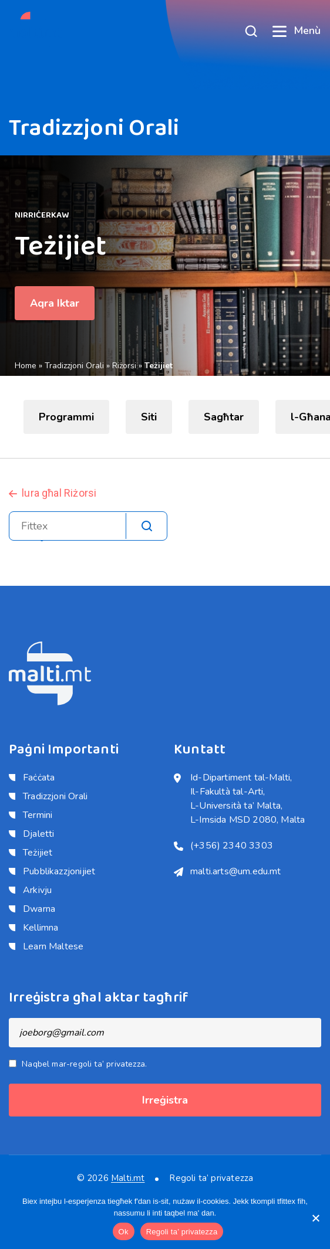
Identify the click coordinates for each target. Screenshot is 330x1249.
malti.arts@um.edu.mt (235, 871)
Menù (296, 30)
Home (25, 365)
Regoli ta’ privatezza (211, 1178)
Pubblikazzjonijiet (59, 871)
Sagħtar (224, 417)
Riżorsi (124, 365)
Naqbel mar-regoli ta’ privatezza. (84, 1064)
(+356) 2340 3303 (231, 845)
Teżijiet (37, 852)
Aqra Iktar (54, 303)
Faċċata (39, 777)
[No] (315, 1218)
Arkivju (37, 890)
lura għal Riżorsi (59, 493)
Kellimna (40, 927)
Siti (149, 417)
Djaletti (38, 833)
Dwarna (39, 908)
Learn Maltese (53, 946)
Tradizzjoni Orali (74, 365)
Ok (124, 1231)
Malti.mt (127, 1178)
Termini (37, 815)
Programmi (66, 417)
